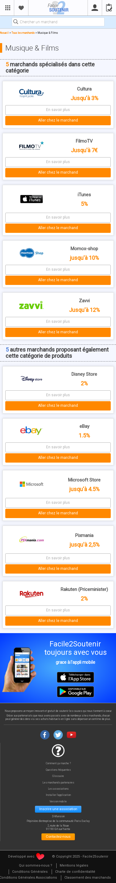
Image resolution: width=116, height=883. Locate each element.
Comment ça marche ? (58, 763)
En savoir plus (58, 110)
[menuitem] (35, 865)
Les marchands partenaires (58, 782)
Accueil (4, 32)
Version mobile (58, 801)
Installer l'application (58, 795)
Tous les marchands (23, 32)
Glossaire (58, 776)
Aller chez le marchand (58, 120)
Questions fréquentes (58, 770)
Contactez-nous (58, 836)
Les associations (58, 789)
